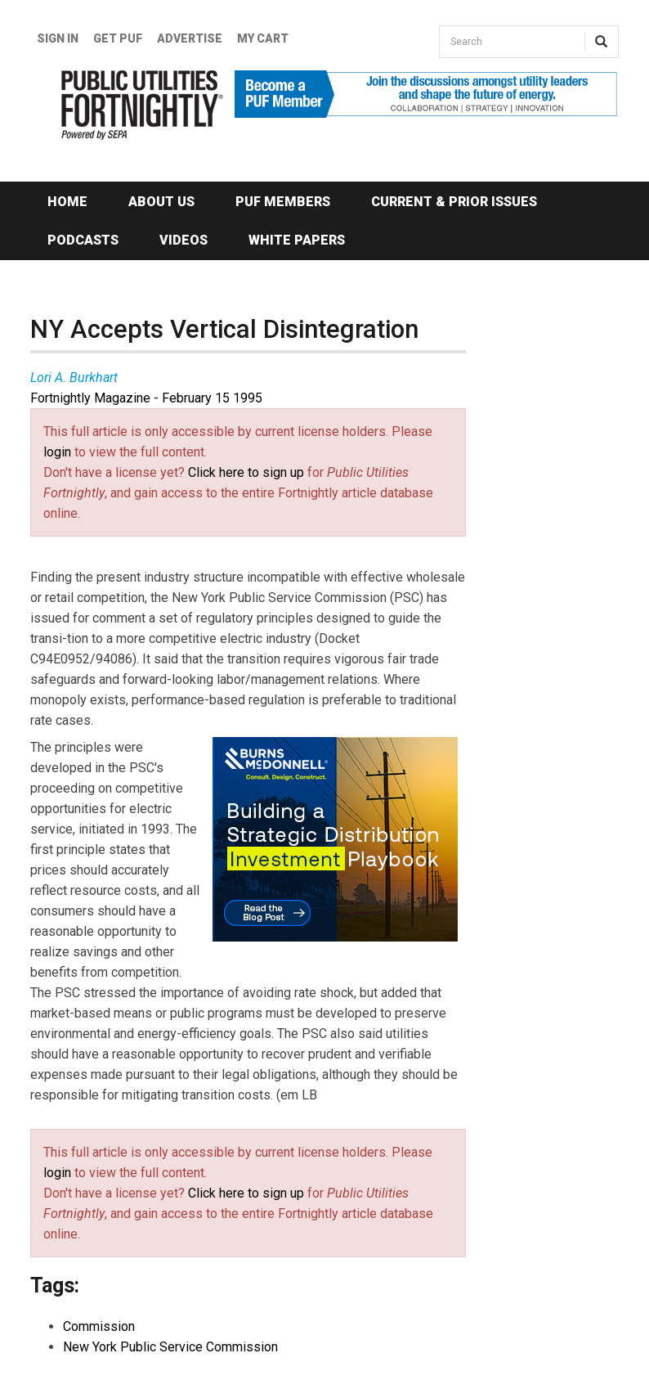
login (57, 452)
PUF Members (282, 201)
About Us (161, 201)
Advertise (189, 38)
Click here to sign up (246, 472)
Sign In (57, 38)
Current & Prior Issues (454, 201)
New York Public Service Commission (170, 1347)
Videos (183, 240)
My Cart (263, 38)
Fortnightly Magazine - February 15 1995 (146, 398)
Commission (99, 1326)
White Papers (296, 240)
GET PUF (117, 38)
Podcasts (83, 240)
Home (67, 201)
